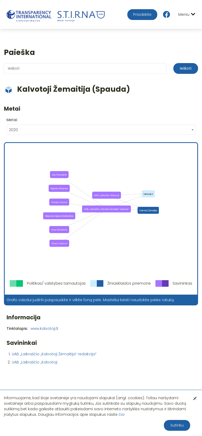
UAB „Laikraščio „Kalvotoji (34, 362)
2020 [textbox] (13, 129)
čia (121, 414)
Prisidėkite (142, 14)
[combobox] (101, 130)
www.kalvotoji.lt (44, 328)
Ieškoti (185, 68)
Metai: (12, 119)
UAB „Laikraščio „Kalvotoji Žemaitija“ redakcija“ (54, 354)
